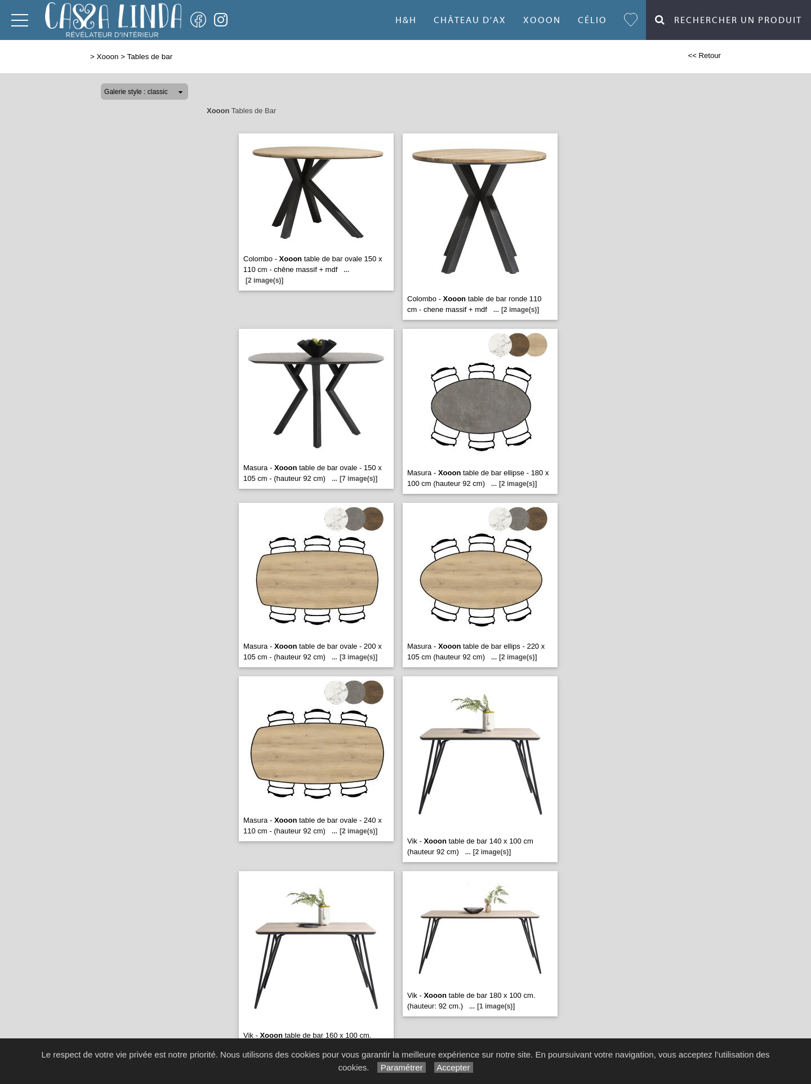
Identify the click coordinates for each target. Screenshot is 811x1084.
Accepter (454, 1067)
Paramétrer (401, 1067)
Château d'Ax (470, 20)
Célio (592, 20)
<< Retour (704, 55)
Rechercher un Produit (728, 20)
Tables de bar (150, 56)
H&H (406, 20)
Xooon (542, 20)
